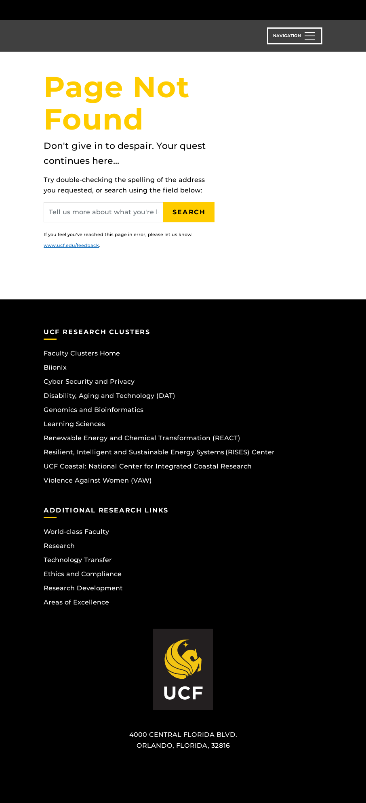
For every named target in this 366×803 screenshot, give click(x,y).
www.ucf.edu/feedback (71, 245)
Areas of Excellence (76, 602)
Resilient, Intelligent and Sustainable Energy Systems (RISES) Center (159, 452)
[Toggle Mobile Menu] (320, 9)
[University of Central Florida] (97, 10)
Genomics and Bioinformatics (93, 410)
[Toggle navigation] (294, 35)
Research (59, 546)
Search (189, 212)
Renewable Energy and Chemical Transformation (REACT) (142, 438)
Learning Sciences (74, 424)
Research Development (83, 588)
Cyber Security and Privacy (89, 381)
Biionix (55, 367)
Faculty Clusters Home (82, 353)
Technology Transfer (78, 560)
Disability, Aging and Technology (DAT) (109, 395)
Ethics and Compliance (83, 574)
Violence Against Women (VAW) (98, 480)
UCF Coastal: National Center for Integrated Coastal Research (148, 466)
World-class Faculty (76, 531)
